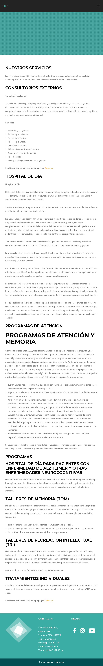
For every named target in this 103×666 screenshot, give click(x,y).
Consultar (49, 168)
